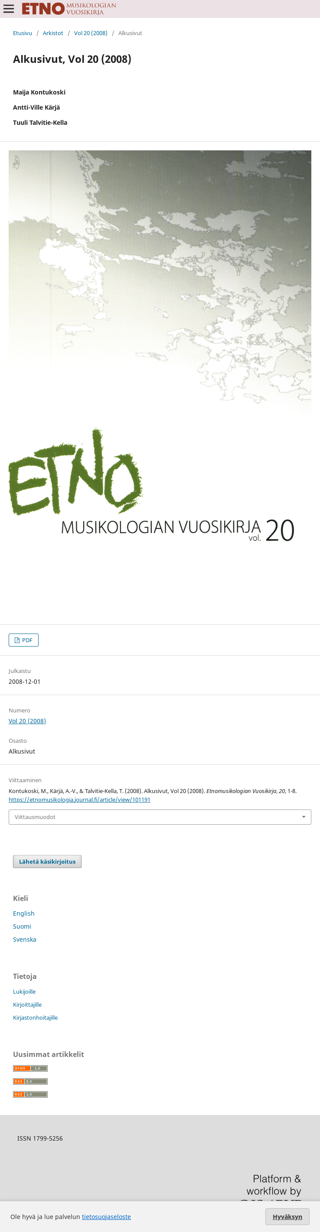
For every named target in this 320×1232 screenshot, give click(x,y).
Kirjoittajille (27, 1004)
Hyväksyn (287, 1216)
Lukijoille (24, 991)
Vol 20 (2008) (91, 33)
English (24, 913)
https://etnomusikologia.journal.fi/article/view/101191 (79, 799)
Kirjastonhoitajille (35, 1017)
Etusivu (22, 33)
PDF (27, 640)
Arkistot (53, 33)
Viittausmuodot (35, 817)
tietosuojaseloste (106, 1216)
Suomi (22, 926)
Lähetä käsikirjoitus (47, 861)
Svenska (24, 939)
